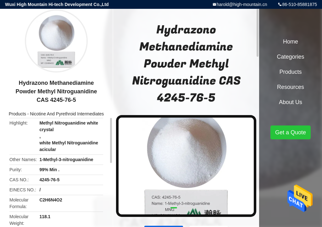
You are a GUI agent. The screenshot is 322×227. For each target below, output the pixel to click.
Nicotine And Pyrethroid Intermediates (67, 113)
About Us (290, 102)
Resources (290, 87)
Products (17, 113)
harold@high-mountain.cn (242, 4)
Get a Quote (290, 132)
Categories (290, 57)
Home (290, 41)
